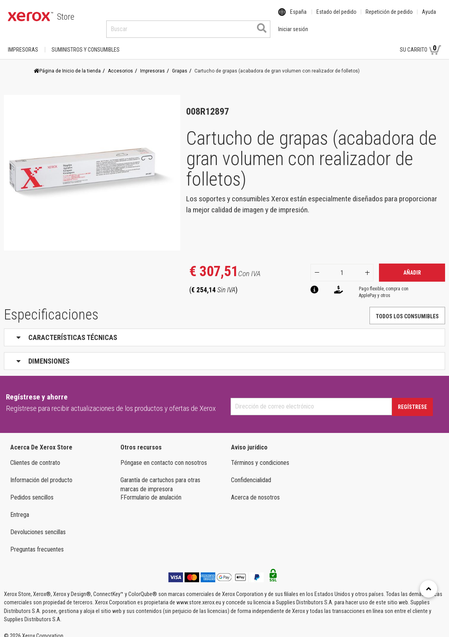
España (298, 17)
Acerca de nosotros (255, 490)
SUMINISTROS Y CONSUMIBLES (86, 42)
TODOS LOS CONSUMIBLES (407, 309)
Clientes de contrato (35, 455)
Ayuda (429, 17)
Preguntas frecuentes (37, 542)
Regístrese (412, 399)
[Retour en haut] (428, 589)
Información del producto (41, 472)
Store (65, 17)
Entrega (19, 507)
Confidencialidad (251, 472)
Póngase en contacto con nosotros (163, 455)
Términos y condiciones (260, 455)
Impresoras (23, 42)
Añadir (412, 265)
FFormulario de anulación (150, 490)
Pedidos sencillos (32, 490)
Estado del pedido (336, 17)
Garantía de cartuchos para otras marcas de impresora (160, 477)
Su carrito (420, 41)
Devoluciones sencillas (38, 524)
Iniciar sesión (369, 42)
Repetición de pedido (389, 17)
